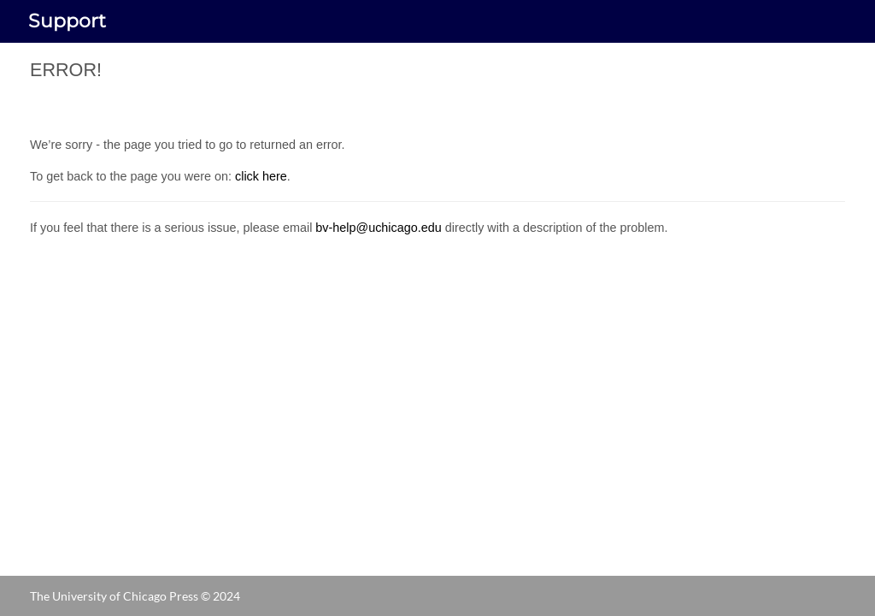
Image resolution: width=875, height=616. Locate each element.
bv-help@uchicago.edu (378, 227)
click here (261, 176)
